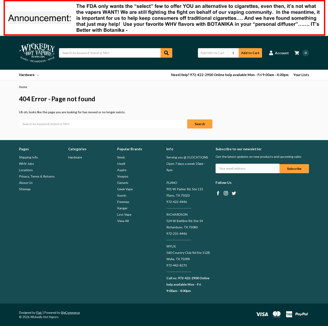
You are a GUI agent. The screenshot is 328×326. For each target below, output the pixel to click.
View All (123, 220)
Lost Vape (124, 214)
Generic (123, 182)
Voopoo (122, 176)
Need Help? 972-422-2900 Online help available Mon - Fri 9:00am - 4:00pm (230, 75)
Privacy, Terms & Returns (37, 176)
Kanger (122, 208)
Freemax (123, 201)
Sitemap (25, 188)
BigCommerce (70, 312)
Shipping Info (28, 157)
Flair (39, 312)
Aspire (121, 169)
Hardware (29, 75)
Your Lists (301, 75)
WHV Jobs (26, 163)
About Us (26, 182)
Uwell (121, 163)
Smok (121, 157)
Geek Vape (125, 188)
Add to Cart (250, 53)
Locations (26, 169)
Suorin (121, 195)
